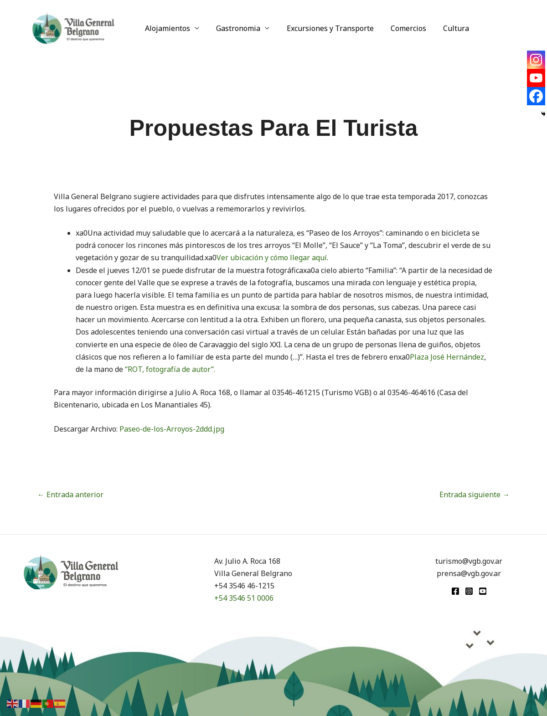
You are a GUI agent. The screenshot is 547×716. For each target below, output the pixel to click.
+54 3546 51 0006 (244, 598)
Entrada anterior (70, 494)
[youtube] (483, 591)
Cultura (446, 28)
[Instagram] (536, 60)
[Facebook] (536, 96)
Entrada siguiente (474, 494)
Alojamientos (166, 28)
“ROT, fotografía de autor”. (170, 369)
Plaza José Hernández (447, 357)
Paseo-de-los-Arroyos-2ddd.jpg (171, 429)
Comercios (400, 28)
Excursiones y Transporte (324, 28)
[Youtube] (536, 78)
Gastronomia (235, 28)
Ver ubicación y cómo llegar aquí (272, 257)
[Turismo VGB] (73, 27)
